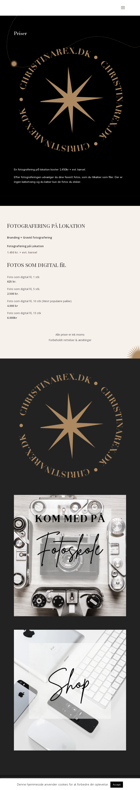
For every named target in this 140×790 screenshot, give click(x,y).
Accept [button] (117, 784)
